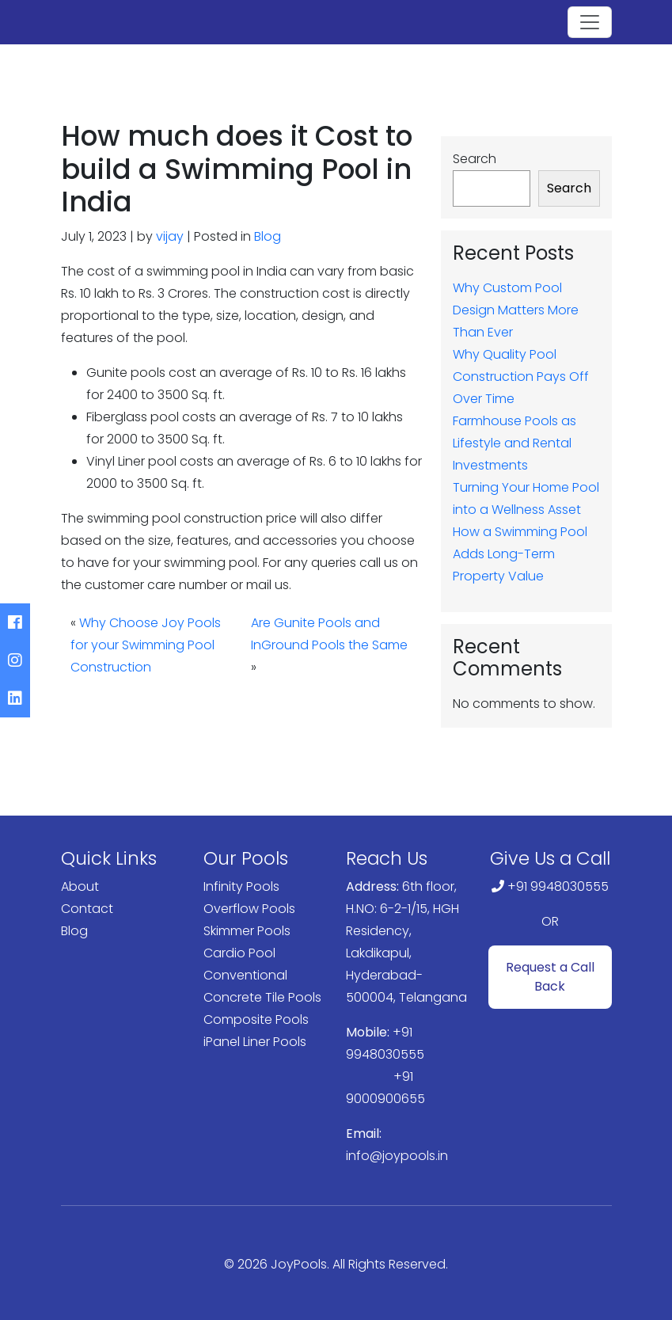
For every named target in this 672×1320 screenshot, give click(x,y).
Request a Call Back (550, 976)
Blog (267, 236)
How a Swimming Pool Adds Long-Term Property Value (520, 554)
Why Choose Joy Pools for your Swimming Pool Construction (145, 645)
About (80, 886)
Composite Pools (256, 1019)
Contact (87, 909)
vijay (170, 236)
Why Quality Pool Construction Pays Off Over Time (521, 376)
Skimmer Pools (246, 931)
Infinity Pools (241, 886)
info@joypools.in (397, 1156)
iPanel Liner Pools (254, 1042)
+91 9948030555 (558, 886)
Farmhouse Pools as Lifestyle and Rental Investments (514, 443)
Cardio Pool (239, 953)
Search (474, 159)
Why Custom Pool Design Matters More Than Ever (516, 310)
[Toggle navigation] (590, 22)
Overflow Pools (249, 909)
